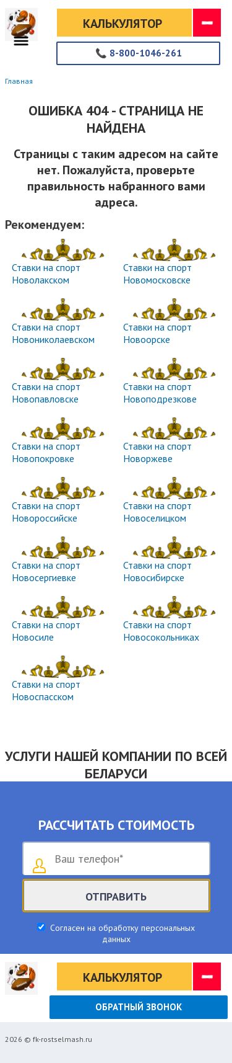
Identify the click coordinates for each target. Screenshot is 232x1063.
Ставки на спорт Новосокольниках (161, 630)
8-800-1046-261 (138, 53)
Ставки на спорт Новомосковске (157, 273)
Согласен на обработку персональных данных (121, 933)
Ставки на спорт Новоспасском (46, 690)
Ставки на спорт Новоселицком (157, 511)
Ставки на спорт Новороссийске (46, 511)
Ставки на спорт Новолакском (46, 273)
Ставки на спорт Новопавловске (46, 392)
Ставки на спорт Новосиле (46, 630)
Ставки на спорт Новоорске (157, 333)
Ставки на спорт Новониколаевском (53, 333)
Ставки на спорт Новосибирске (157, 571)
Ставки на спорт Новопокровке (46, 452)
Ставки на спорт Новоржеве (157, 452)
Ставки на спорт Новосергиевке (46, 571)
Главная (19, 81)
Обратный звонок (138, 1007)
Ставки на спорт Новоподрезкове (160, 392)
